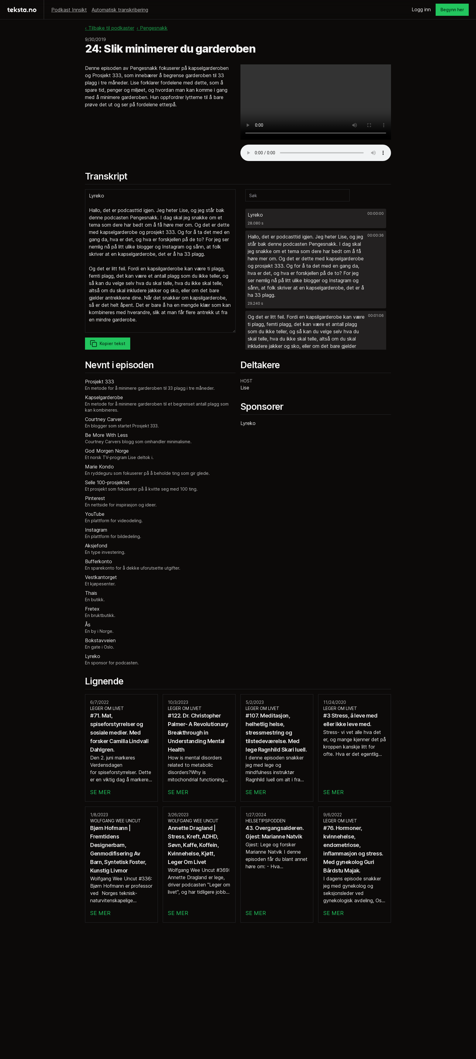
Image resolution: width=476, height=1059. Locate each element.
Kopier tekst (107, 343)
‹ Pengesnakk (152, 28)
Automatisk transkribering (120, 10)
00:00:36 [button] (375, 235)
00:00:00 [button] (375, 213)
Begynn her (452, 9)
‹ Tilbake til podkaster (109, 28)
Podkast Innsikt (69, 10)
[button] (316, 218)
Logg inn (421, 9)
